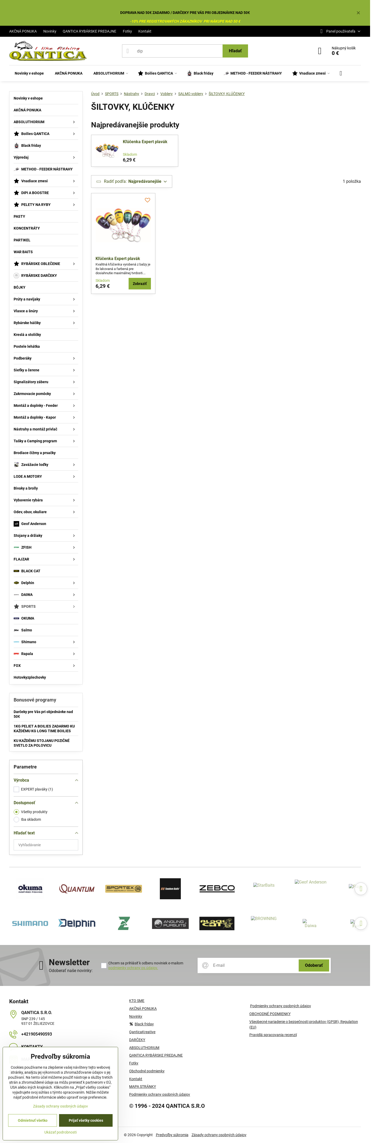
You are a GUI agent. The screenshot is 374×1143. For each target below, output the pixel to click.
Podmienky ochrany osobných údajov (280, 1006)
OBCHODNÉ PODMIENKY (270, 1014)
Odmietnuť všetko (33, 1120)
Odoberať (314, 965)
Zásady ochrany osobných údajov (219, 1135)
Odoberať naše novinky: (71, 970)
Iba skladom (27, 819)
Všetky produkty (31, 812)
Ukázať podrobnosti (60, 1132)
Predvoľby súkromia (172, 1135)
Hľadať (235, 50)
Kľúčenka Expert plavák (145, 141)
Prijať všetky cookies (86, 1120)
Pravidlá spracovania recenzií (273, 1035)
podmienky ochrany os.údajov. (133, 968)
